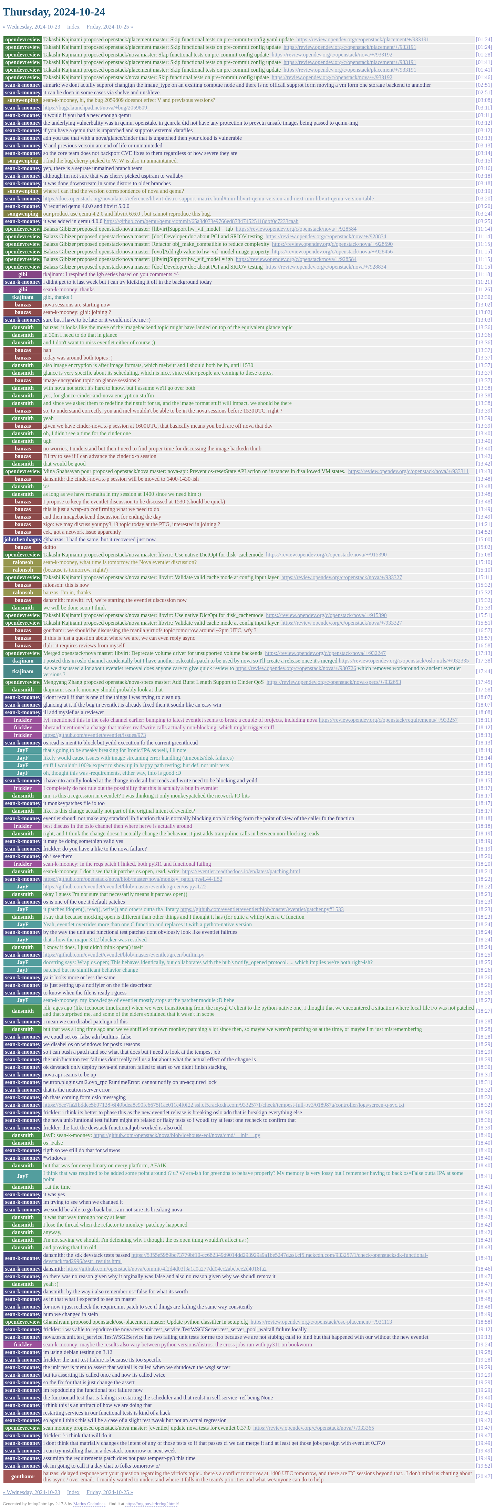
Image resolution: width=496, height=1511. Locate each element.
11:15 (484, 244)
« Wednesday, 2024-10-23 (31, 27)
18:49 (484, 1314)
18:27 (484, 1000)
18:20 (484, 856)
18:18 (484, 818)
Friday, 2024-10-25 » (109, 27)
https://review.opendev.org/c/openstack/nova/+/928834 (326, 236)
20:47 (484, 1476)
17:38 (484, 661)
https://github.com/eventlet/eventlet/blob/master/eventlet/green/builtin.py (123, 955)
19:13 (484, 1337)
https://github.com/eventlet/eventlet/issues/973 (94, 735)
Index (73, 27)
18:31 (484, 1074)
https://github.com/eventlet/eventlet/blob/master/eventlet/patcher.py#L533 (262, 909)
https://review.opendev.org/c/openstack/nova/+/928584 (296, 229)
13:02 (484, 305)
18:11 (484, 720)
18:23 (484, 894)
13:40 (484, 433)
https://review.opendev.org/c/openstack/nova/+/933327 (341, 577)
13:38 (484, 388)
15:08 (484, 554)
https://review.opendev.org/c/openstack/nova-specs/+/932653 (334, 682)
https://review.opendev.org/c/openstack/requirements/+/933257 (388, 720)
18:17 (484, 788)
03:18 (484, 176)
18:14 (484, 750)
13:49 (484, 509)
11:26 (484, 289)
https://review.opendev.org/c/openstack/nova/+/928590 (332, 244)
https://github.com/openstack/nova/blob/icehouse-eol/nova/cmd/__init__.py (176, 1135)
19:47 (484, 1428)
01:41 (484, 62)
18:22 (484, 879)
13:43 (484, 471)
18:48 (484, 1299)
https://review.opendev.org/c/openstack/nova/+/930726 (296, 668)
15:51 (484, 615)
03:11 (484, 108)
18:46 (484, 1269)
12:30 (484, 297)
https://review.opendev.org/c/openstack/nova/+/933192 (332, 55)
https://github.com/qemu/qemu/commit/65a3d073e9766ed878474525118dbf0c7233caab (201, 221)
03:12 (484, 123)
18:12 (484, 727)
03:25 (484, 221)
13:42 (484, 456)
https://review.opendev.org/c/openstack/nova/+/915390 (326, 554)
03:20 (484, 198)
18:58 (484, 1322)
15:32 (484, 585)
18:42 (484, 1217)
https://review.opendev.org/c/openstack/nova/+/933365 (314, 1428)
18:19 (484, 833)
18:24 (484, 924)
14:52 (484, 532)
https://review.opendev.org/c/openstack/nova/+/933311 (408, 471)
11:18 (484, 274)
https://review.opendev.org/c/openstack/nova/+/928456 (332, 251)
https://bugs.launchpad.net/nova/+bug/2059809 (95, 108)
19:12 (484, 1329)
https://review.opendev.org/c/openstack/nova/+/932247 (325, 653)
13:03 (484, 320)
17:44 (484, 671)
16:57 (484, 630)
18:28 (484, 1021)
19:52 (484, 1466)
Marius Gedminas (89, 1503)
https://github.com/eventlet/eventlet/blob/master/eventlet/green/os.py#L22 (125, 886)
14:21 (484, 524)
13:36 (484, 327)
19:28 (484, 1352)
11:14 (484, 229)
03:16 (484, 168)
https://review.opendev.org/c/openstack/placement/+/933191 (363, 39)
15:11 (484, 577)
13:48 (484, 479)
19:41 (484, 1413)
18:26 (484, 970)
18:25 (484, 955)
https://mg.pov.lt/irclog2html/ (151, 1503)
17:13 (484, 653)
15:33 (484, 608)
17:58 (484, 689)
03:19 (484, 191)
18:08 (484, 712)
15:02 (484, 547)
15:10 (484, 562)
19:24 (484, 1344)
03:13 (484, 138)
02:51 (484, 85)
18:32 (484, 1090)
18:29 (484, 1044)
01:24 (484, 39)
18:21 (484, 871)
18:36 (484, 1112)
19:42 (484, 1420)
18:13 (484, 735)
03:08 (484, 100)
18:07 (484, 697)
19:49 (484, 1443)
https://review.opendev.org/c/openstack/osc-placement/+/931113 (321, 1322)
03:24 (484, 214)
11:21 (484, 282)
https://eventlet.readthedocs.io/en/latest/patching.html (241, 871)
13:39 (484, 411)
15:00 (484, 539)
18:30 (484, 1067)
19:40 (484, 1397)
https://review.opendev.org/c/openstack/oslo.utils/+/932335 (404, 661)
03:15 (484, 161)
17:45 (484, 682)
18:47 (484, 1276)
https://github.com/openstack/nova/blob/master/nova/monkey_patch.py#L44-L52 (132, 879)
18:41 (484, 1176)
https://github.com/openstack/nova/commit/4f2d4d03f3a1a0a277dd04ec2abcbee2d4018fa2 (166, 1269)
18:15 (484, 765)
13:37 (484, 350)
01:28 (484, 55)
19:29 (484, 1367)
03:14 (484, 153)
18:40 (484, 1135)
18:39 (484, 1127)
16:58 (484, 645)
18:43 (484, 1240)
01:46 (484, 77)
